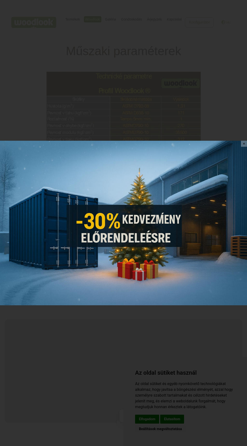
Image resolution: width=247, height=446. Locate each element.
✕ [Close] (244, 144)
